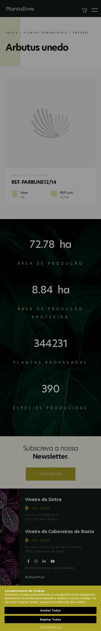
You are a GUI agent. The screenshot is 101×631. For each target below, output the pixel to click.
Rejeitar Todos (50, 619)
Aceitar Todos (50, 610)
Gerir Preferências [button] (50, 627)
